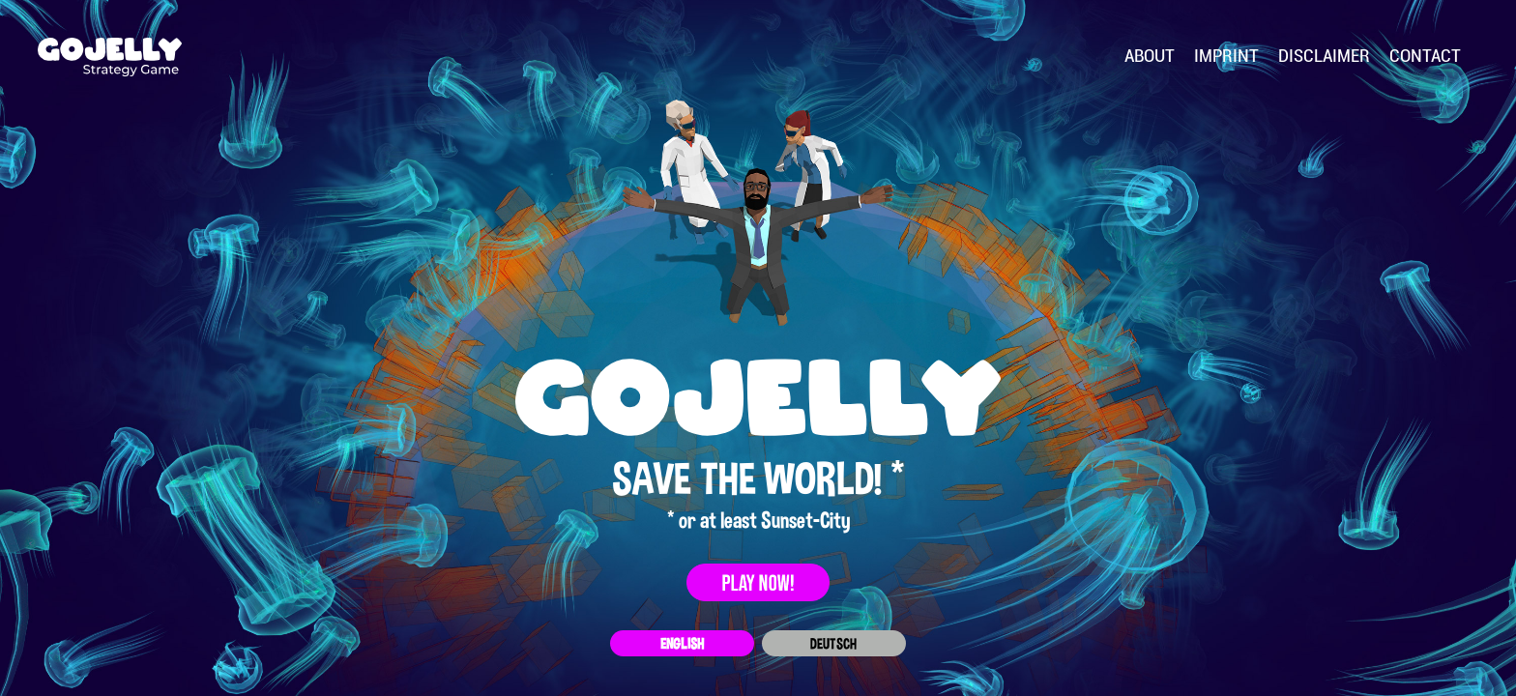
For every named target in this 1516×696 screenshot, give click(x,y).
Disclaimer (1324, 56)
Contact (1425, 56)
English (682, 643)
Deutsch (833, 643)
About (1149, 56)
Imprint (1226, 56)
